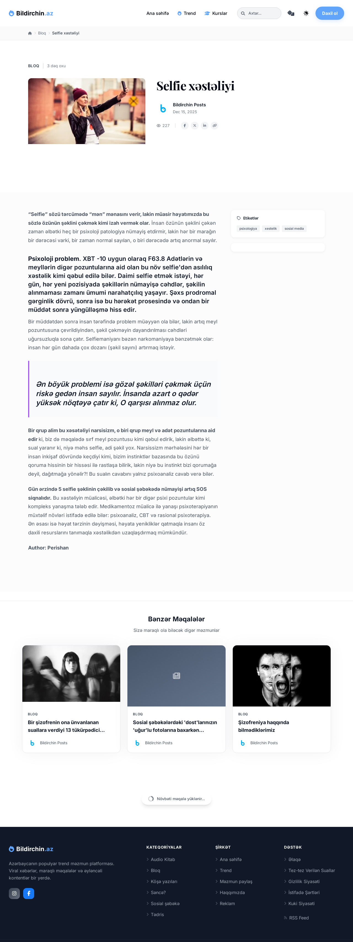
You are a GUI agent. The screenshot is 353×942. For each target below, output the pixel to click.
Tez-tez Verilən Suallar (309, 870)
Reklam (225, 903)
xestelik (271, 228)
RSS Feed (296, 918)
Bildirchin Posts (189, 104)
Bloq (42, 33)
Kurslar (216, 13)
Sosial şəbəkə (163, 903)
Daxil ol (330, 13)
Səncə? (156, 892)
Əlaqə (292, 859)
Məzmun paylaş (233, 881)
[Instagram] (14, 893)
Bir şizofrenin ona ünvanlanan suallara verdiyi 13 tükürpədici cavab (64, 730)
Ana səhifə (157, 13)
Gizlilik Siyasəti (302, 881)
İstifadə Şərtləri (302, 892)
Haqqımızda (230, 892)
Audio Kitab (160, 859)
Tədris (155, 914)
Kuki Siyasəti (299, 903)
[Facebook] (28, 893)
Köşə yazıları (161, 881)
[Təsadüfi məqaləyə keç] (291, 13)
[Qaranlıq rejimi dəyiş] (306, 13)
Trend (187, 13)
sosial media (294, 228)
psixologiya (248, 228)
